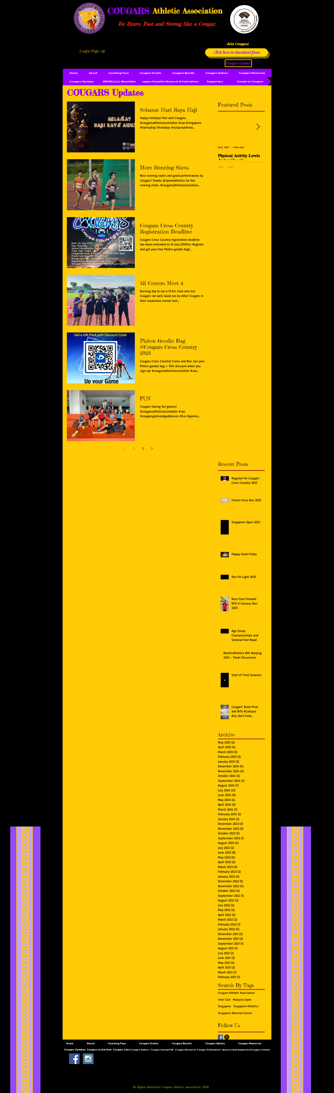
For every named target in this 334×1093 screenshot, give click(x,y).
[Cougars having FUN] (162, 1050)
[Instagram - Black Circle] (226, 1037)
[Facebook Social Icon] (74, 1058)
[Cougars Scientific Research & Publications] (169, 81)
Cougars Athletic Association (236, 992)
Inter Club (224, 999)
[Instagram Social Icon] (88, 1058)
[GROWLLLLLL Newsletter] (119, 81)
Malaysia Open (242, 999)
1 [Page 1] (133, 448)
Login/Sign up (92, 51)
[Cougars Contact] (238, 63)
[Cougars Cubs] (121, 1050)
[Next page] (151, 448)
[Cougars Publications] (209, 1050)
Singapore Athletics (245, 1006)
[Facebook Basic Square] (220, 1037)
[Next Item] (258, 127)
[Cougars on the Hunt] (99, 1050)
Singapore (224, 1006)
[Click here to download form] (236, 52)
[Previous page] (125, 448)
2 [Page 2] (143, 448)
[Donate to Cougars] (250, 81)
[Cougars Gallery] (139, 1050)
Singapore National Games (235, 1013)
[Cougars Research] (185, 1050)
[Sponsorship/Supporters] (236, 1050)
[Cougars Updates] (81, 81)
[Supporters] (215, 81)
